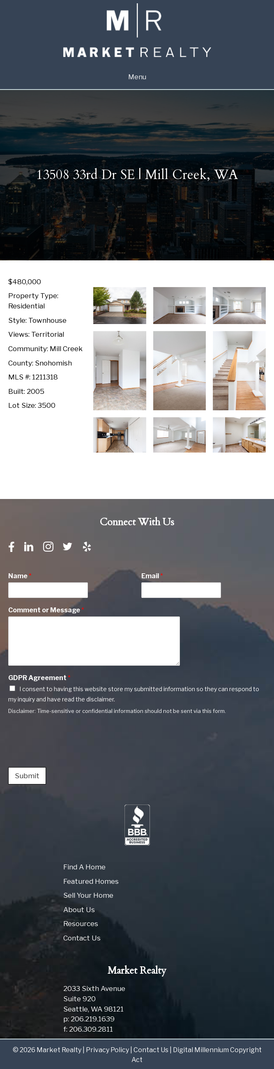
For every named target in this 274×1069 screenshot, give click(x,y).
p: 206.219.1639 (89, 1019)
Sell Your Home (88, 895)
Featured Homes (91, 881)
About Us (79, 910)
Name (20, 576)
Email (152, 576)
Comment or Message (46, 610)
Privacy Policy (107, 1050)
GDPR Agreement (39, 678)
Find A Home (84, 867)
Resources (80, 924)
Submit (27, 776)
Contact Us (82, 938)
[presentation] (70, 753)
